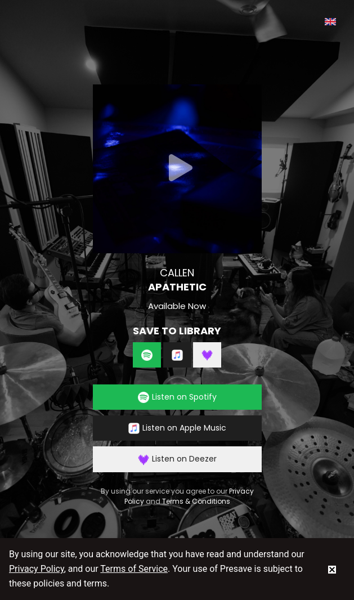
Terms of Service (134, 568)
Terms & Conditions (196, 501)
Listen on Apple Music (177, 428)
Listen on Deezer (177, 459)
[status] (332, 569)
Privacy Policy (36, 568)
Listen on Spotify (177, 397)
